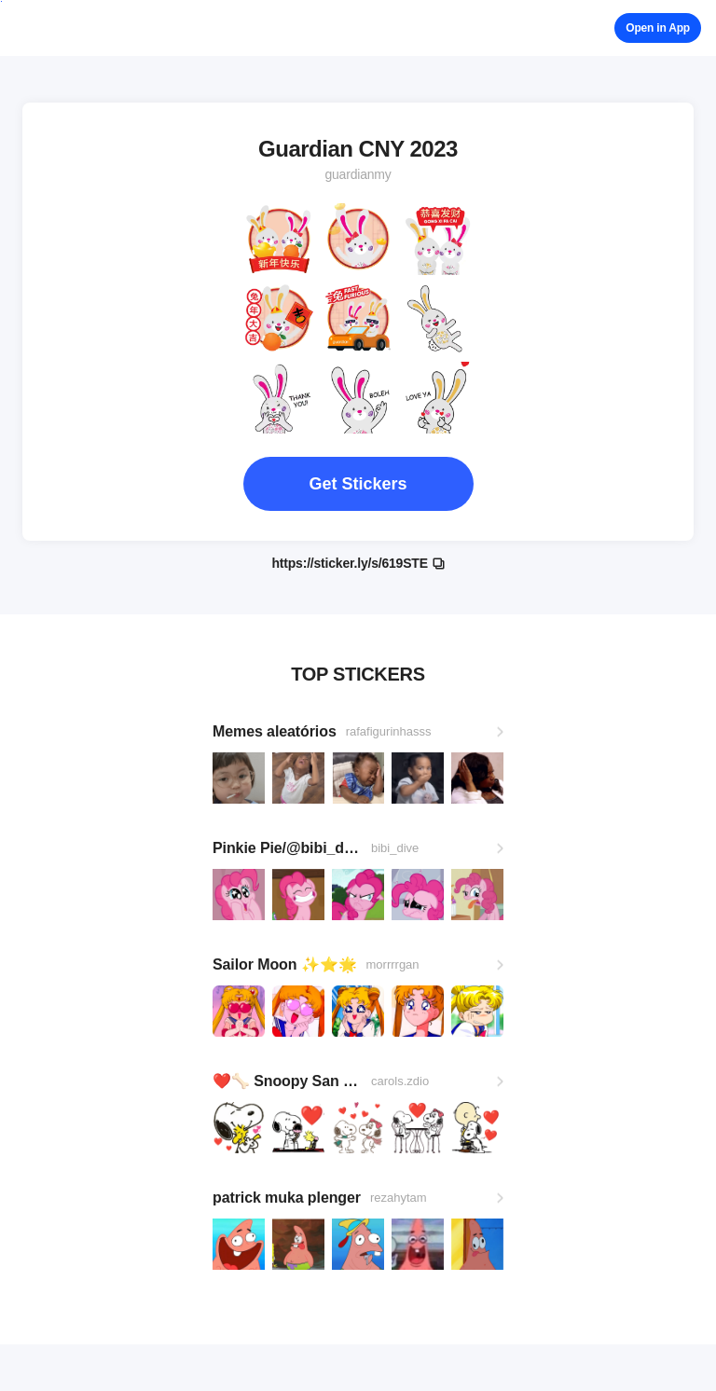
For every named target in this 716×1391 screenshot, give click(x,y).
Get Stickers (357, 484)
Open (658, 27)
